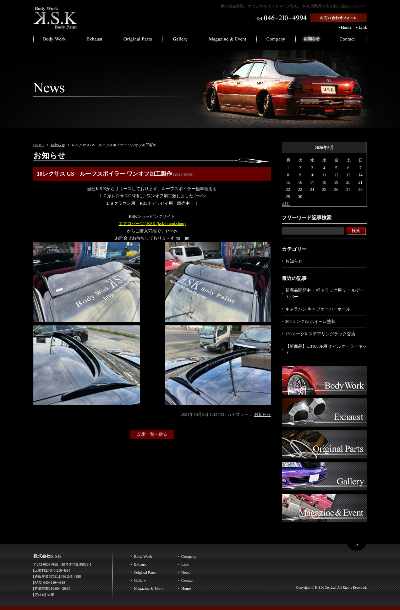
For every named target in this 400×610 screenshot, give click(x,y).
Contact (187, 580)
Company (189, 556)
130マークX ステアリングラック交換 (320, 333)
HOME (38, 145)
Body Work (143, 556)
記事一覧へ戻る (152, 434)
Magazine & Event (149, 588)
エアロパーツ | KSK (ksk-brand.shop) (152, 223)
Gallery (140, 580)
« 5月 (286, 203)
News (185, 572)
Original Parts (145, 572)
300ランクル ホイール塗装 (310, 321)
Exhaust (140, 564)
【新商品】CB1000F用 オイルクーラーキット (326, 349)
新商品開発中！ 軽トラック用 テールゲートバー (324, 293)
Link (185, 564)
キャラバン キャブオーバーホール (317, 309)
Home (186, 588)
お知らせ (57, 145)
